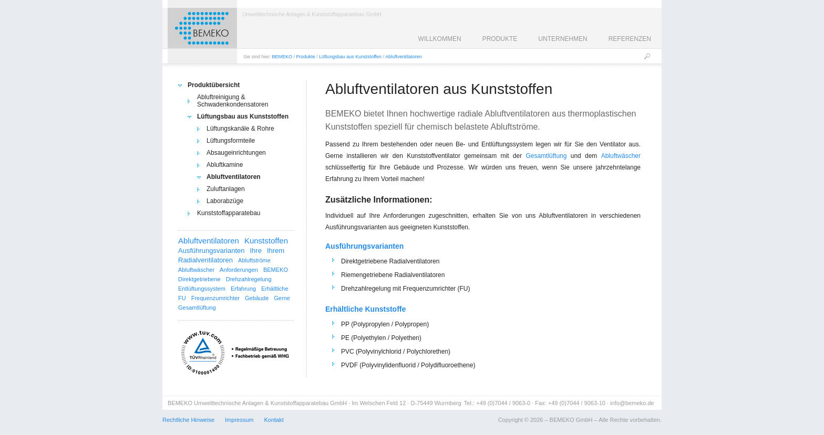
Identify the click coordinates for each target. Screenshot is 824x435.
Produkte (305, 56)
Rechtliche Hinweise (188, 420)
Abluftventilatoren (403, 56)
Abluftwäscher (621, 156)
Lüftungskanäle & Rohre (240, 128)
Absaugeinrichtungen (236, 152)
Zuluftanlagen (226, 189)
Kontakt (273, 420)
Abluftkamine (225, 164)
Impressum (239, 420)
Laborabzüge (225, 201)
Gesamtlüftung (546, 156)
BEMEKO (282, 56)
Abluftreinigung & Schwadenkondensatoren (232, 100)
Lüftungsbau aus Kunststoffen (350, 56)
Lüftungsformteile (231, 140)
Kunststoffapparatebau (229, 213)
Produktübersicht (214, 85)
